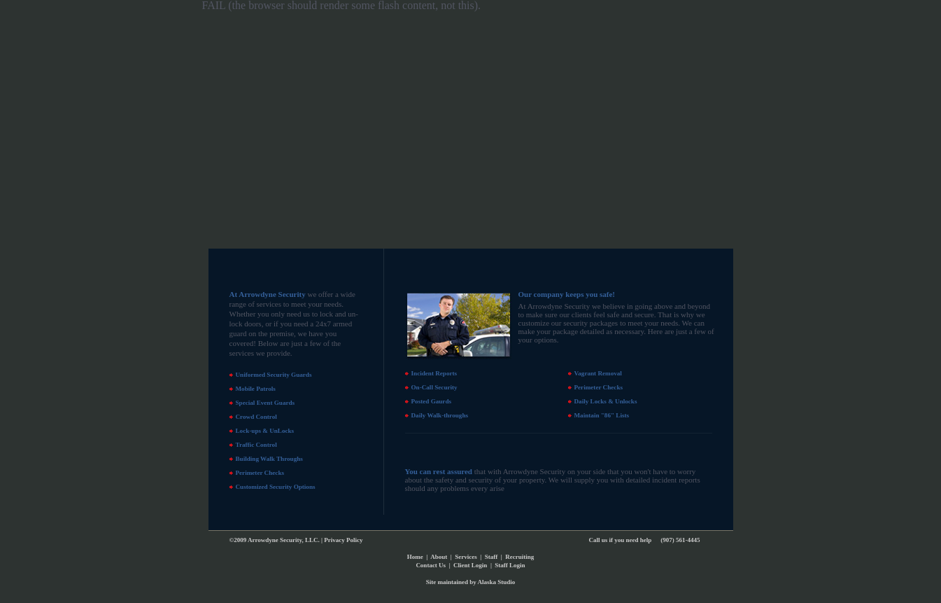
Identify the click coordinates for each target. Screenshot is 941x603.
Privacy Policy (343, 539)
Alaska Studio (496, 581)
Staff (491, 556)
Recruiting (519, 556)
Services (466, 556)
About (438, 556)
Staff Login (510, 565)
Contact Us (431, 565)
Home (415, 556)
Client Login (470, 565)
